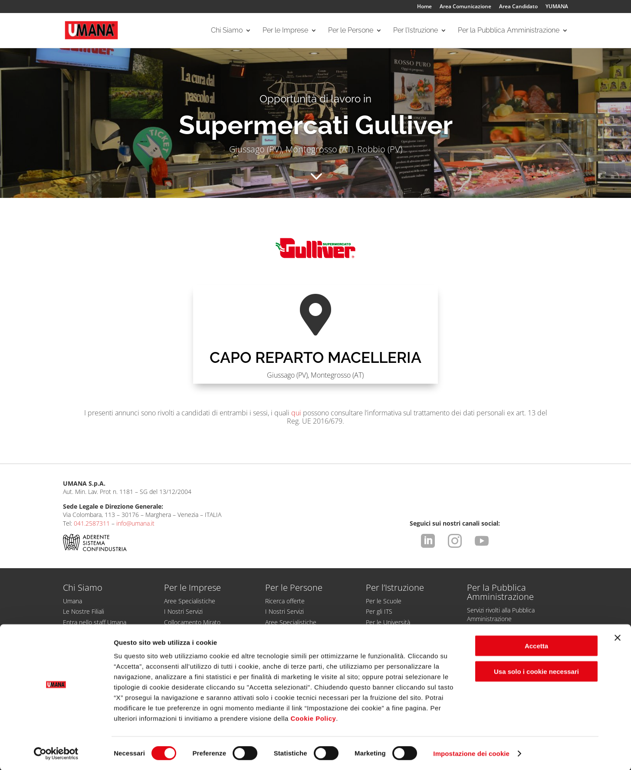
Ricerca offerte (285, 601)
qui (296, 413)
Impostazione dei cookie (471, 753)
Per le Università (388, 622)
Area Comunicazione (465, 7)
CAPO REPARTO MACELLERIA (315, 357)
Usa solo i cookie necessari (536, 671)
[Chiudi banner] (618, 637)
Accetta (536, 645)
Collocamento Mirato (192, 622)
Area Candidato (518, 7)
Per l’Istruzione (415, 30)
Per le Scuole (383, 601)
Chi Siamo (227, 30)
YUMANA (557, 7)
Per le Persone (350, 30)
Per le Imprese (285, 30)
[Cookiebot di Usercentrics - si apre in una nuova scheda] (56, 753)
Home (424, 7)
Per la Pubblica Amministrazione (508, 30)
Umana (72, 601)
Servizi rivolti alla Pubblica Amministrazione (501, 614)
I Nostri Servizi (183, 611)
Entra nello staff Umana (94, 622)
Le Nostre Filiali (83, 611)
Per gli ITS (379, 611)
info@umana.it (135, 523)
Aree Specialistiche (189, 601)
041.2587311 (92, 523)
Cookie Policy (313, 717)
